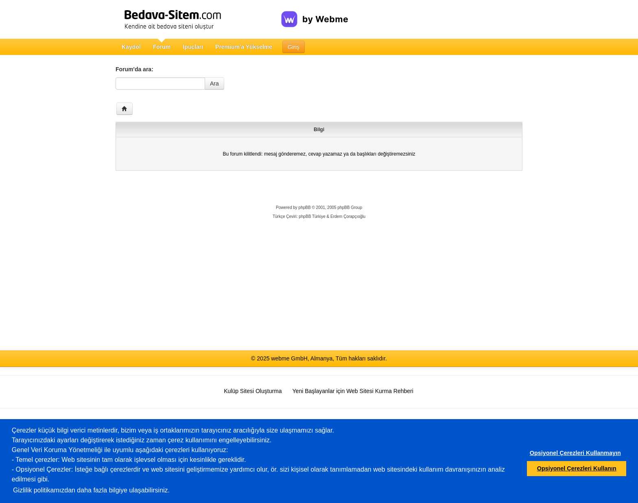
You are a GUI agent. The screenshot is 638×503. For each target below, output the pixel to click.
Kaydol (131, 47)
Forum (162, 47)
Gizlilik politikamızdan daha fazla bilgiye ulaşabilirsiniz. (91, 490)
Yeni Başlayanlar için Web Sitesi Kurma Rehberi (353, 391)
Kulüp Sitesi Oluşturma (253, 391)
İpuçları (193, 47)
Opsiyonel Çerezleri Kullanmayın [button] (575, 453)
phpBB (305, 207)
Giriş (293, 47)
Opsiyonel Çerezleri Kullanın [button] (576, 468)
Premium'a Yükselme (243, 47)
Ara (214, 83)
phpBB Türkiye (312, 216)
